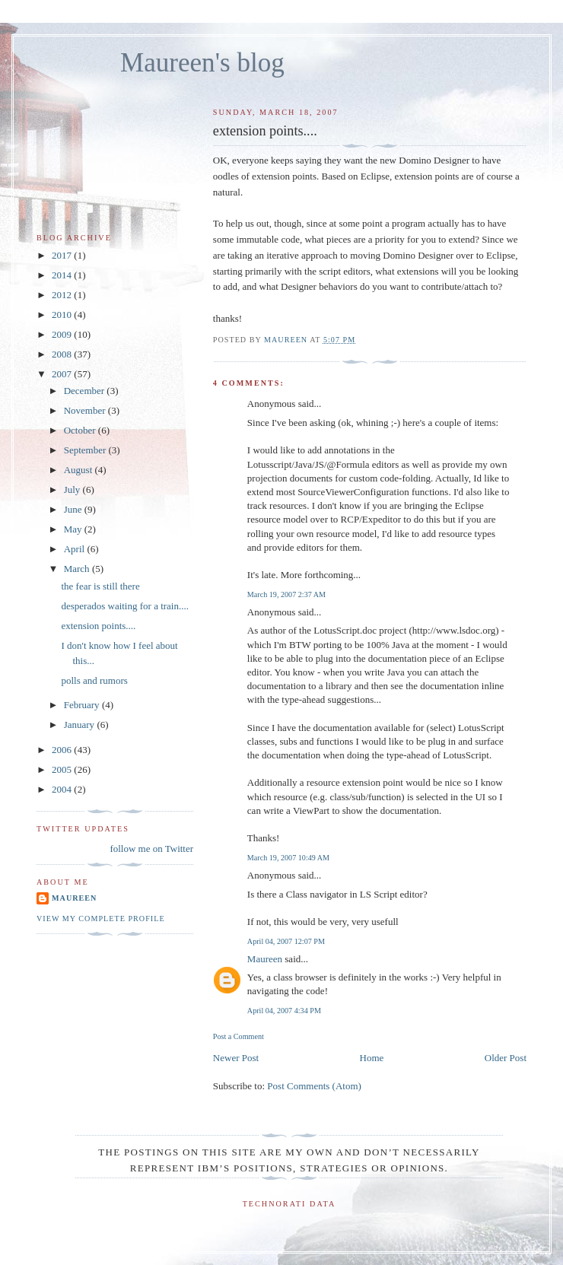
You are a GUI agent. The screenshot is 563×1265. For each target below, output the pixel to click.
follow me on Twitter (151, 848)
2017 (63, 255)
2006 (63, 749)
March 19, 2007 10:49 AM (288, 857)
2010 (63, 314)
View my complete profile (101, 918)
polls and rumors (94, 680)
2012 (63, 294)
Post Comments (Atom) (314, 1086)
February (83, 704)
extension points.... (98, 625)
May (74, 529)
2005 (63, 769)
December (85, 390)
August (79, 469)
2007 (63, 374)
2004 (63, 789)
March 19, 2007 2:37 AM (286, 594)
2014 (63, 275)
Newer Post (236, 1057)
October (81, 430)
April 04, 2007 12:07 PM (286, 941)
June (74, 509)
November (86, 410)
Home (372, 1057)
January (80, 724)
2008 (63, 354)
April (75, 549)
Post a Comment (238, 1036)
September (86, 450)
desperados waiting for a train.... (125, 606)
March (78, 568)
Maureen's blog (202, 63)
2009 (63, 334)
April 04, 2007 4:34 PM (284, 1010)
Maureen (264, 959)
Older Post (505, 1057)
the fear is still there (100, 586)
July (73, 489)
